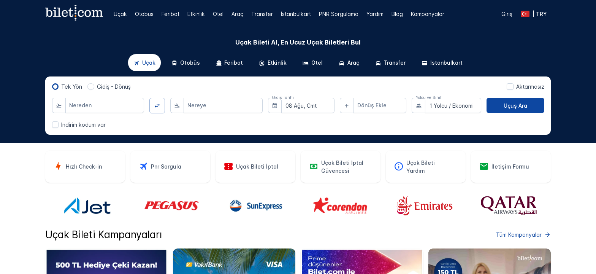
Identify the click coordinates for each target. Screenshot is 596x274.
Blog (397, 14)
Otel (218, 14)
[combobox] (104, 105)
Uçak (120, 14)
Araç (237, 14)
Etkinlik (196, 14)
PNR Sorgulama (338, 14)
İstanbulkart (296, 14)
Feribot (170, 14)
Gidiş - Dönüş (114, 86)
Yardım (375, 14)
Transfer (262, 14)
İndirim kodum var (83, 124)
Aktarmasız (530, 86)
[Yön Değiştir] (157, 105)
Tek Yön (71, 86)
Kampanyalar (427, 14)
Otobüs (144, 14)
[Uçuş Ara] (515, 105)
